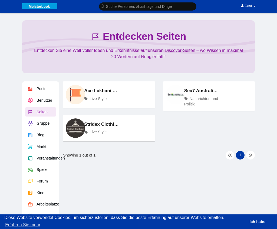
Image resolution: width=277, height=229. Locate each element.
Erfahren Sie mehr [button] (22, 225)
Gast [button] (248, 6)
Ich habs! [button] (257, 222)
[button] (147, 6)
